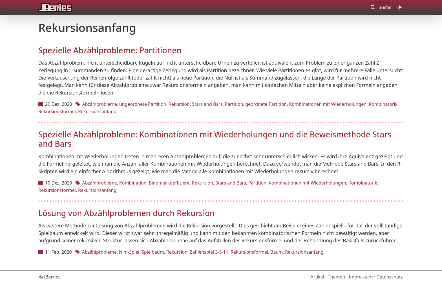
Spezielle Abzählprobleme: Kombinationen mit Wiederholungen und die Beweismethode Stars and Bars (215, 139)
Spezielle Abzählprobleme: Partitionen (110, 50)
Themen (336, 277)
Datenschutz (389, 277)
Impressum (361, 277)
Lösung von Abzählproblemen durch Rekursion (126, 213)
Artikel (317, 277)
